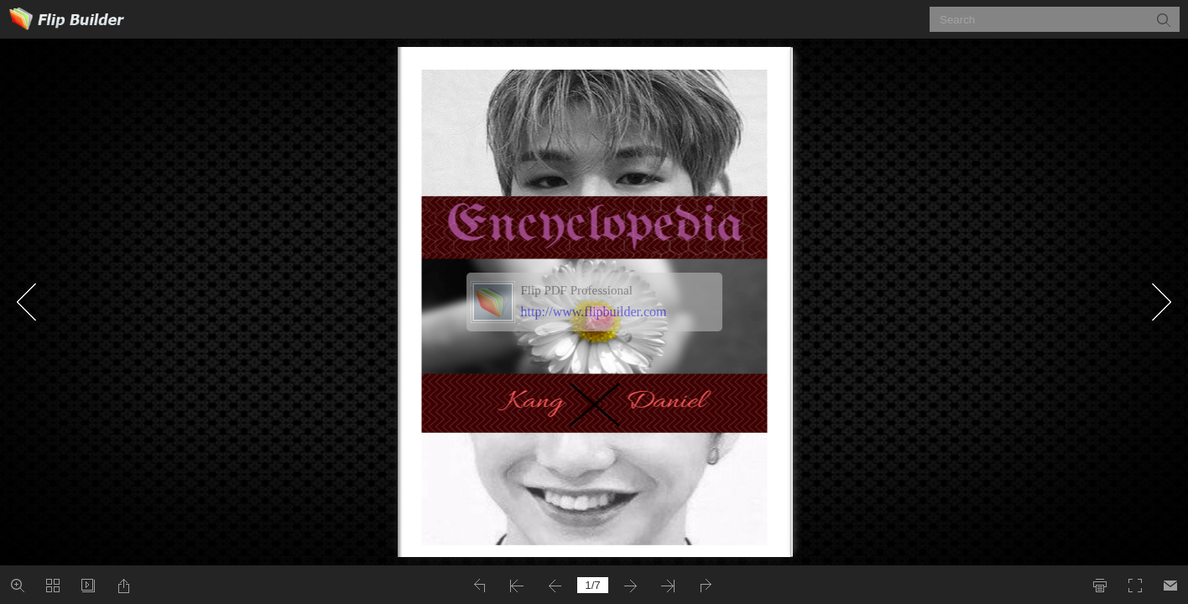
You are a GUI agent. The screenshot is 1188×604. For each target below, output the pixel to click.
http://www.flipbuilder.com (594, 312)
